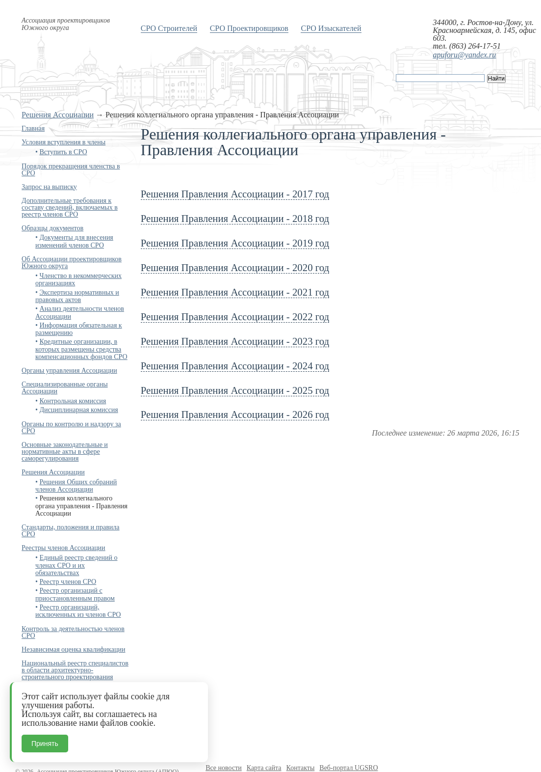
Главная (33, 128)
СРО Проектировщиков (249, 28)
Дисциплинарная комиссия (79, 410)
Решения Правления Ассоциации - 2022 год (235, 316)
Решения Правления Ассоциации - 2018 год (235, 218)
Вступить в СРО (63, 152)
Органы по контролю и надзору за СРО (71, 427)
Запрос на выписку (49, 187)
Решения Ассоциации (58, 114)
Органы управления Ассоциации (69, 370)
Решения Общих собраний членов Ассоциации (76, 485)
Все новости (224, 768)
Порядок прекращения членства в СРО (71, 170)
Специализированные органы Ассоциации (64, 388)
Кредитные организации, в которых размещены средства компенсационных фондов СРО (81, 349)
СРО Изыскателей (331, 28)
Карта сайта (264, 768)
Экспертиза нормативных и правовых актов (77, 296)
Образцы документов (52, 228)
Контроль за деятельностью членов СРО (73, 632)
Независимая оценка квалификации (73, 649)
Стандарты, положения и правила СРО (70, 531)
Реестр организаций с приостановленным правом (75, 594)
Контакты (300, 768)
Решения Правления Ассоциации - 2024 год (235, 365)
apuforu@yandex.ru (464, 55)
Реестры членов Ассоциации (63, 547)
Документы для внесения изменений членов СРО (74, 241)
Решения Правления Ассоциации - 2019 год (235, 242)
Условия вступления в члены (63, 142)
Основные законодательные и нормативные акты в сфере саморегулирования (65, 451)
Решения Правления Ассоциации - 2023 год (235, 341)
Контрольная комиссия (73, 401)
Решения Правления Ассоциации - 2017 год (235, 193)
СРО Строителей (169, 28)
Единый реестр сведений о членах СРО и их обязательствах (76, 565)
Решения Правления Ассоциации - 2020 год (235, 267)
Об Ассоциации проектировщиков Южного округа (72, 262)
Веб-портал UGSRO (348, 768)
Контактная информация (57, 704)
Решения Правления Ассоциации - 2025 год (235, 390)
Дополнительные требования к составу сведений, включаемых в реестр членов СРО (70, 207)
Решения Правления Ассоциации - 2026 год (235, 414)
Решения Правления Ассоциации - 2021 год (235, 292)
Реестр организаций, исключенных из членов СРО (78, 611)
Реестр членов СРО (68, 581)
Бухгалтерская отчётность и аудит (71, 690)
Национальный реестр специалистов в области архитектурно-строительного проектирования (75, 670)
